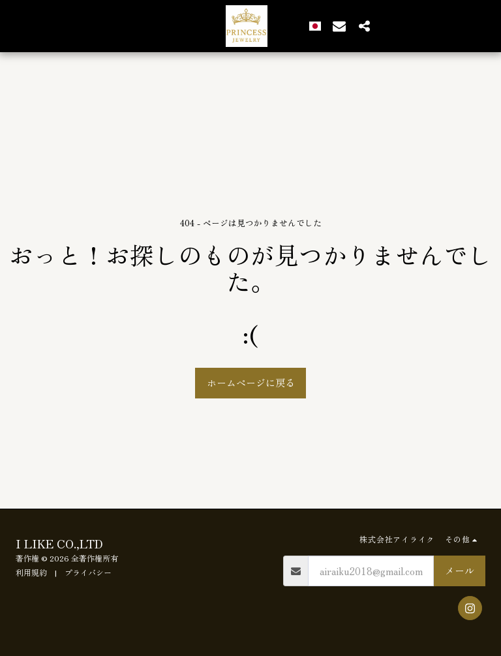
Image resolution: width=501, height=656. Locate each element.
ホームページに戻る (251, 382)
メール (459, 570)
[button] (333, 26)
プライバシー (88, 572)
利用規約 (31, 572)
